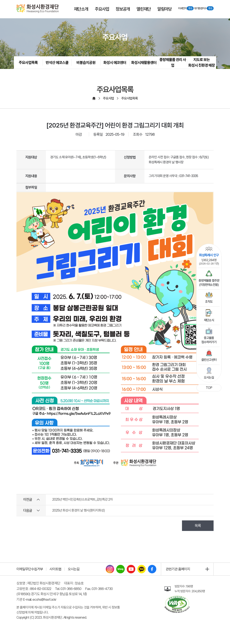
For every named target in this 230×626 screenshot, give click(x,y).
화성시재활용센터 (143, 62)
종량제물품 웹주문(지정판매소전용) (209, 278)
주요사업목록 (28, 62)
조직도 (209, 298)
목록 (198, 525)
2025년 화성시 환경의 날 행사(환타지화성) (78, 510)
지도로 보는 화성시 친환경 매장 (201, 62)
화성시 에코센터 (114, 62)
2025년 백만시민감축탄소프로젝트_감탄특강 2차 (82, 499)
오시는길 (209, 373)
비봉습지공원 (85, 62)
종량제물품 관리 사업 (172, 62)
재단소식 (209, 315)
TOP (209, 388)
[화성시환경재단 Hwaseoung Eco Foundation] (37, 8)
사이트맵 (55, 569)
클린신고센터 (209, 355)
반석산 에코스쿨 (57, 62)
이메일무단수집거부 (29, 569)
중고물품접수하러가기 (209, 336)
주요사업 (108, 98)
